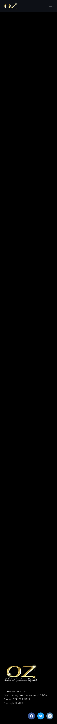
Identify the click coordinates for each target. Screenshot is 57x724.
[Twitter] (40, 715)
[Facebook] (31, 715)
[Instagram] (49, 715)
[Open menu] (50, 5)
